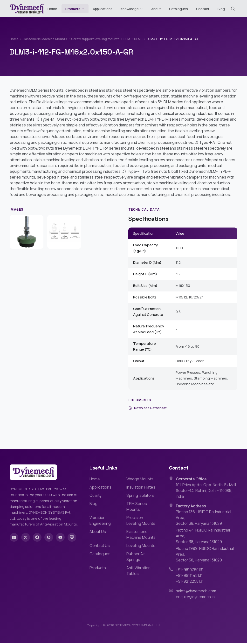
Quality (95, 495)
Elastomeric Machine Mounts (45, 39)
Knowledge (132, 9)
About (156, 9)
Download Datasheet (147, 408)
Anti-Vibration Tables (138, 570)
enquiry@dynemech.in (195, 596)
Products (72, 9)
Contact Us (99, 545)
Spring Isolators (140, 495)
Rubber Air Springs (135, 556)
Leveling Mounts (140, 545)
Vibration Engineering (100, 520)
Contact (202, 9)
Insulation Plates (140, 487)
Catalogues (178, 9)
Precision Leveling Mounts (140, 520)
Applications (102, 9)
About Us (97, 531)
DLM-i (138, 39)
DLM (127, 39)
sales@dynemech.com (196, 591)
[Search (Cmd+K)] (233, 8)
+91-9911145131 (189, 575)
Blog (221, 9)
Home (52, 9)
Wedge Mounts (139, 479)
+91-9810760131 (190, 569)
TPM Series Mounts (136, 506)
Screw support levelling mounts (95, 39)
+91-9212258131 (190, 581)
